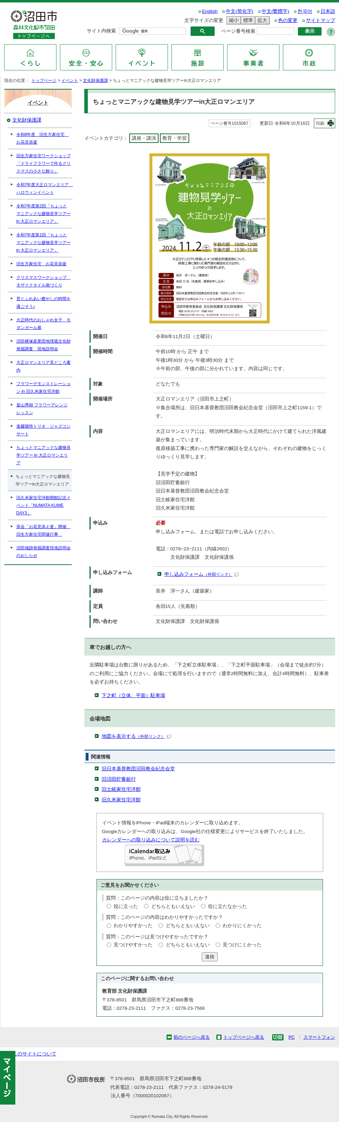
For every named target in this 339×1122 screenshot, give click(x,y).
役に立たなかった (227, 906)
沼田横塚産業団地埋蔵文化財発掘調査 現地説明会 (43, 345)
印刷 (320, 123)
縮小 (233, 20)
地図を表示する (136, 736)
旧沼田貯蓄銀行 (119, 779)
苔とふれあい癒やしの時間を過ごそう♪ (43, 302)
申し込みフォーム (201, 574)
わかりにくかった (242, 925)
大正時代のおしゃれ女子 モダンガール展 (43, 324)
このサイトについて (34, 1053)
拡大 (261, 20)
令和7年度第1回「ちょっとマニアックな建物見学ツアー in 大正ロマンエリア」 (43, 242)
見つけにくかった (242, 944)
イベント (69, 80)
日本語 (328, 11)
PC (291, 1037)
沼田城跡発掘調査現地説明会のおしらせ (43, 551)
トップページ (43, 80)
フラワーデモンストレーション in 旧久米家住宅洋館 (43, 387)
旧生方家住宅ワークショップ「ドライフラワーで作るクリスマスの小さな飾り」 (43, 163)
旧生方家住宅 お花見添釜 (41, 263)
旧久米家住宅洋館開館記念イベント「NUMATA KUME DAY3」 (43, 505)
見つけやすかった (133, 944)
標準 (247, 20)
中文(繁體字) (275, 11)
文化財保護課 (95, 80)
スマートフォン (319, 1037)
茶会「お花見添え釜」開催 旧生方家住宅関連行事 (43, 530)
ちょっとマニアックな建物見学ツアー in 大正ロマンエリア (43, 455)
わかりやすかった (133, 925)
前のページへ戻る (192, 1037)
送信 (209, 956)
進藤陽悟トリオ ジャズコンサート (43, 430)
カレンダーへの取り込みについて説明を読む (151, 839)
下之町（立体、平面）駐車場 (133, 695)
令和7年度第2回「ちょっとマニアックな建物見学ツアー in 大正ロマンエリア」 (43, 214)
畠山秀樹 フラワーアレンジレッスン (42, 409)
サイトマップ (320, 20)
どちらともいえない (173, 906)
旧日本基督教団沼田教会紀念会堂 (138, 768)
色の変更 (288, 20)
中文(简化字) (239, 11)
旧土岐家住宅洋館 (121, 789)
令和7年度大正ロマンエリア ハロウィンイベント (44, 188)
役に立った (126, 906)
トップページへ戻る (243, 1037)
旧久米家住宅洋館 (121, 799)
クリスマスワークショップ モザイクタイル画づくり (43, 281)
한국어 (305, 11)
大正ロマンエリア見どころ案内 (43, 366)
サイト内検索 (101, 30)
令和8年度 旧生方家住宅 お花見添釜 (42, 138)
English (210, 11)
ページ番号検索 (238, 31)
